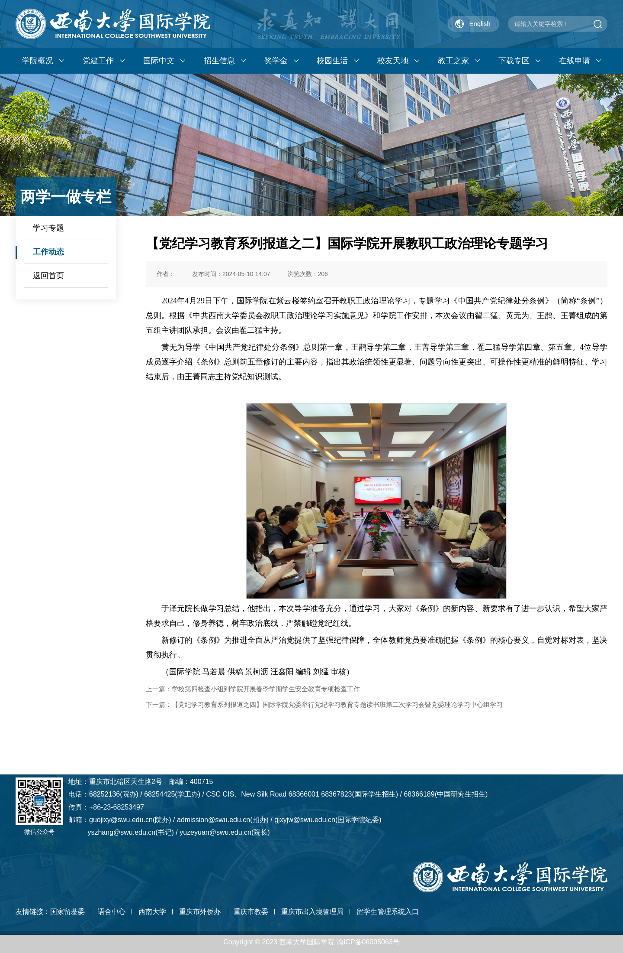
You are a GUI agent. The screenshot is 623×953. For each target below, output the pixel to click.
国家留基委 (67, 911)
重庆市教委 (251, 911)
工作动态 (48, 251)
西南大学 (152, 911)
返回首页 (48, 275)
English (479, 23)
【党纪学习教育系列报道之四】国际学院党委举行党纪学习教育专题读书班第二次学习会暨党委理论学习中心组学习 (337, 704)
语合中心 (111, 911)
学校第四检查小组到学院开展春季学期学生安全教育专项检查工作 (266, 689)
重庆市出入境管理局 (312, 911)
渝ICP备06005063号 (368, 942)
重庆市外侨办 (200, 911)
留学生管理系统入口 (387, 911)
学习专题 (48, 228)
